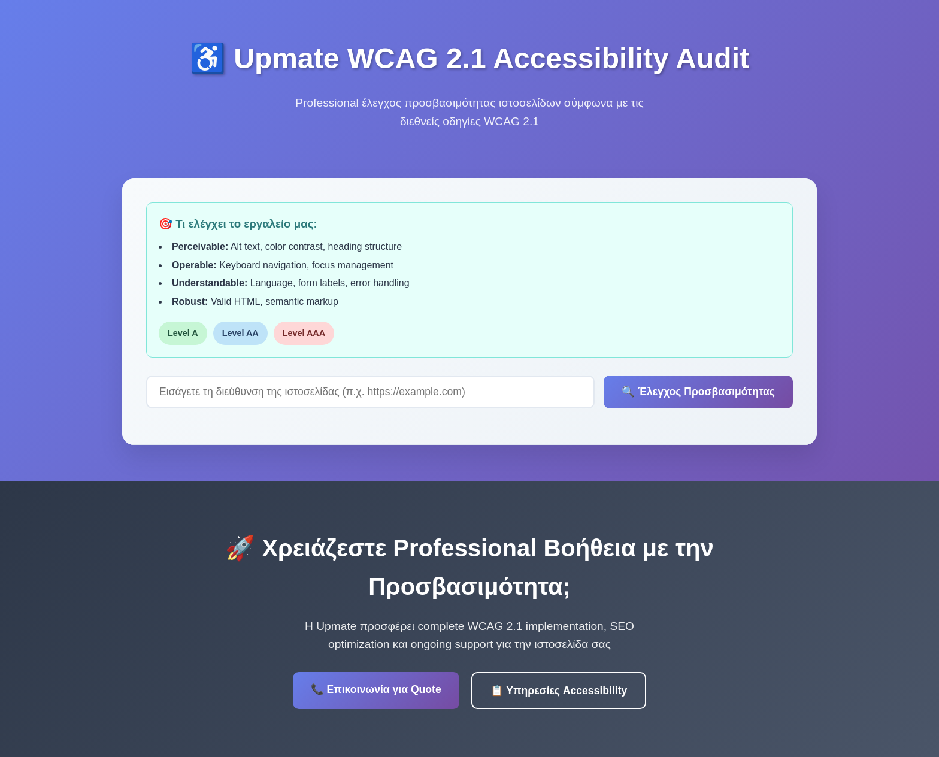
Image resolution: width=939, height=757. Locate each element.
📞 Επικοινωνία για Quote (376, 689)
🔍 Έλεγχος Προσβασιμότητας (698, 392)
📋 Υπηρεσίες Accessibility (559, 691)
